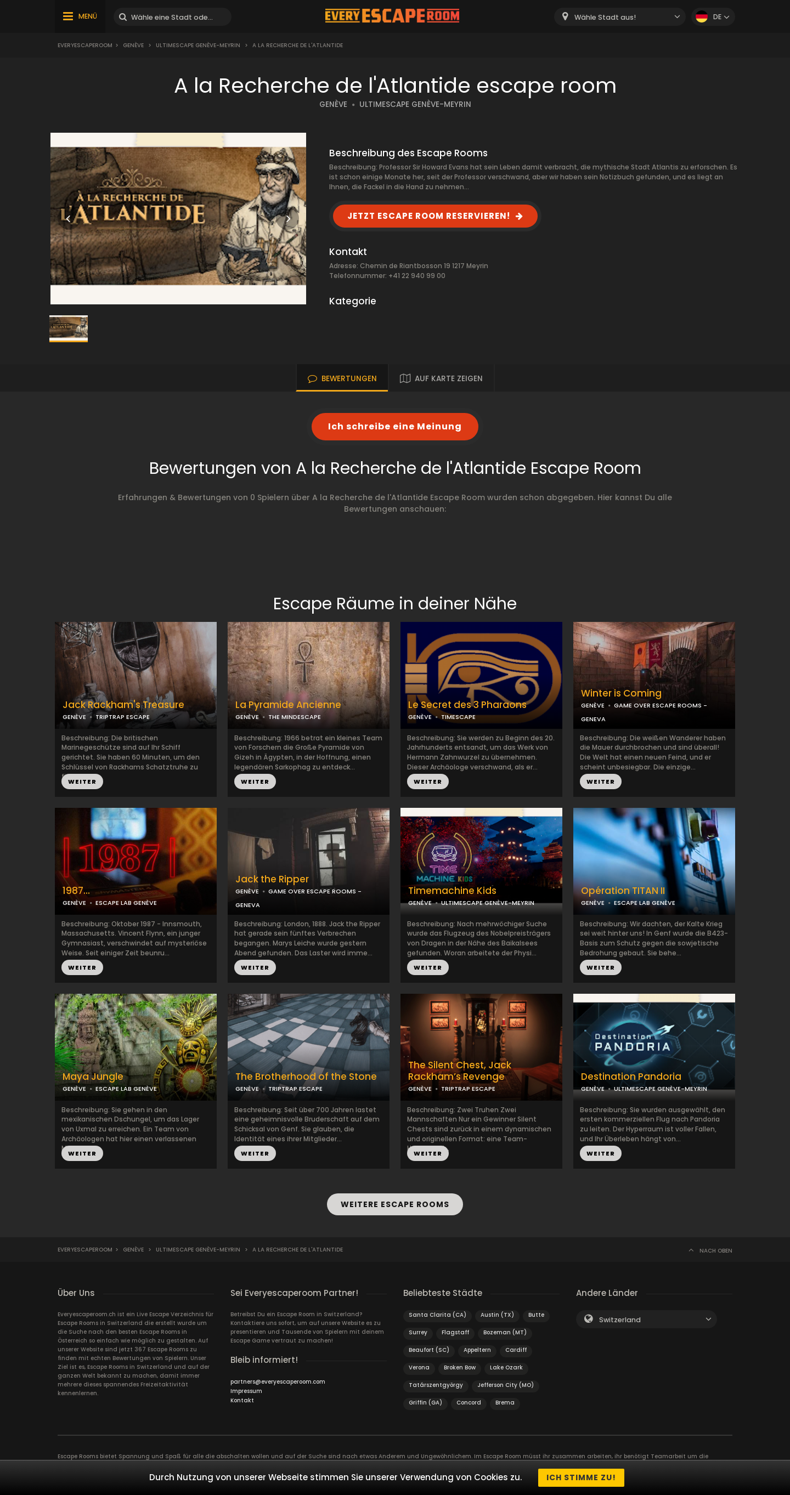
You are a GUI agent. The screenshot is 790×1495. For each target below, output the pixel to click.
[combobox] (620, 17)
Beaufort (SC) (429, 1350)
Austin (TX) (497, 1315)
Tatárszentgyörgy (436, 1385)
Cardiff (516, 1350)
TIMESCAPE (458, 716)
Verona (419, 1367)
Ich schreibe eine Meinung (395, 426)
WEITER (82, 781)
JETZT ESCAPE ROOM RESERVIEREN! (428, 216)
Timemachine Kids (452, 891)
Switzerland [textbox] (620, 1319)
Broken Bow (460, 1367)
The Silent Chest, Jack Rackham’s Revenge (459, 1071)
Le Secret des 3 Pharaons (467, 705)
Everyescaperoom (85, 45)
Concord (468, 1402)
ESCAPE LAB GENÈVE (126, 902)
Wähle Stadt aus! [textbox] (605, 17)
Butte (536, 1315)
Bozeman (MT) (505, 1332)
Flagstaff (455, 1332)
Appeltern (477, 1350)
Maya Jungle (93, 1077)
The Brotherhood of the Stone (306, 1077)
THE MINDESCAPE (294, 716)
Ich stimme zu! (581, 1477)
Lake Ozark (506, 1367)
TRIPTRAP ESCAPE (122, 716)
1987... (76, 891)
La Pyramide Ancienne (288, 705)
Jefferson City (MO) (505, 1385)
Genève (133, 45)
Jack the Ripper (272, 879)
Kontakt (242, 1400)
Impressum (246, 1391)
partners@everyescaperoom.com (277, 1382)
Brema (505, 1402)
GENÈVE (333, 104)
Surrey (418, 1332)
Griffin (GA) (425, 1402)
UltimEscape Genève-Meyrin (198, 45)
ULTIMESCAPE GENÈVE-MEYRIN (415, 104)
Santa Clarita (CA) (437, 1315)
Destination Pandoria (631, 1077)
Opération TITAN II (623, 891)
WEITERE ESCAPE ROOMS (395, 1204)
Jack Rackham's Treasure (123, 705)
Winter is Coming (621, 693)
